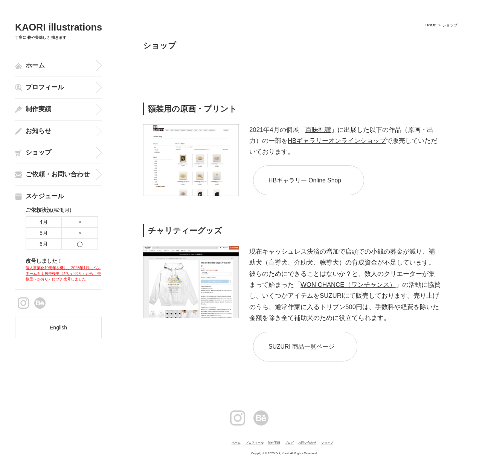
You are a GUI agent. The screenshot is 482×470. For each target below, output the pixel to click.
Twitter (331, 418)
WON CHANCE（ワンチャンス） (348, 284)
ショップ (327, 442)
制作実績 (274, 442)
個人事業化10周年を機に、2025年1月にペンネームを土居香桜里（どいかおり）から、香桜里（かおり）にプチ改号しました (63, 273)
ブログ (289, 442)
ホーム (236, 442)
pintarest (56, 303)
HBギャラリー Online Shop (304, 180)
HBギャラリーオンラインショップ (337, 140)
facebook (73, 303)
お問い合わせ (307, 442)
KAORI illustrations (58, 27)
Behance (40, 303)
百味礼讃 (318, 129)
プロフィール (255, 442)
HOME (431, 25)
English (58, 328)
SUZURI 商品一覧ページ (301, 346)
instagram (23, 303)
